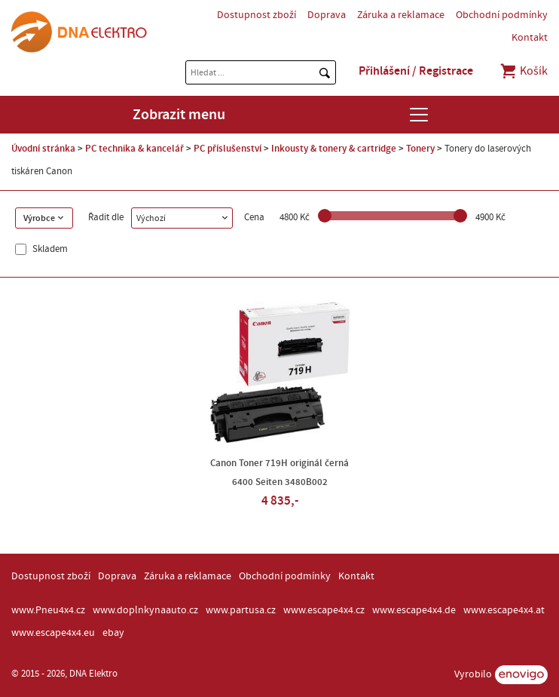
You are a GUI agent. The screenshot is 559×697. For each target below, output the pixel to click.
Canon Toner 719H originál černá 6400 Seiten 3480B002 (279, 472)
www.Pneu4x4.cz (48, 610)
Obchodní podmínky (502, 15)
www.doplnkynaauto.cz (145, 610)
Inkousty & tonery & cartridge (333, 148)
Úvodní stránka (43, 148)
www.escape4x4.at (504, 610)
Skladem (49, 249)
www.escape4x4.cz (324, 610)
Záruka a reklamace (400, 15)
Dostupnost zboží (256, 15)
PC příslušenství (227, 148)
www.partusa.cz (241, 610)
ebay (113, 633)
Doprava (326, 15)
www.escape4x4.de (414, 610)
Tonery (420, 148)
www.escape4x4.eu (53, 633)
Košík (523, 71)
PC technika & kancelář (134, 148)
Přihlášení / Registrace (416, 71)
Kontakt (530, 38)
